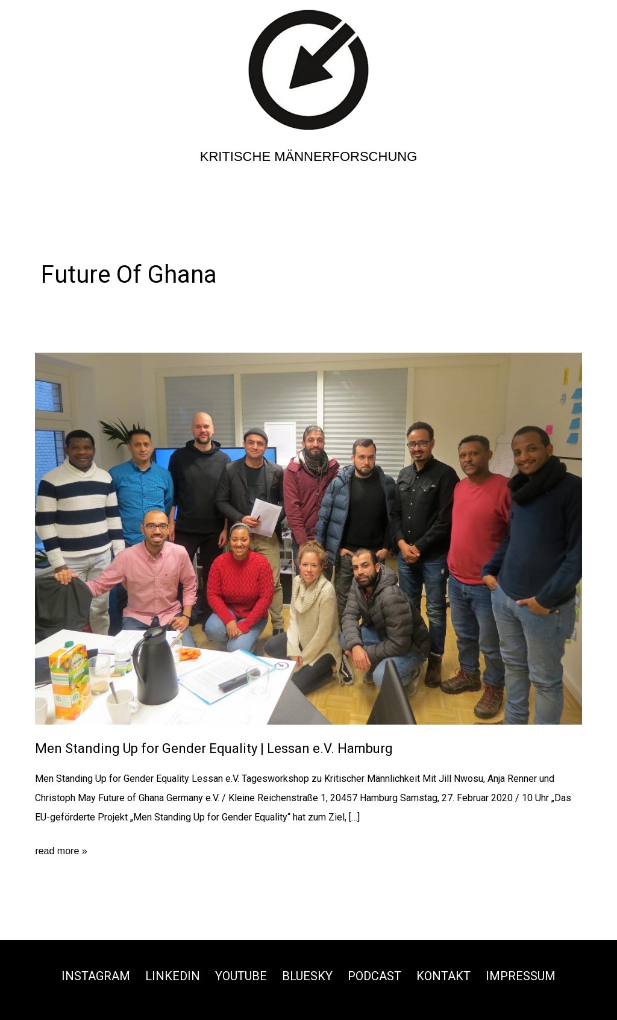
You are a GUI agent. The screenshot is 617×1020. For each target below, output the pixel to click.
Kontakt (443, 976)
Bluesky (307, 976)
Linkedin (172, 976)
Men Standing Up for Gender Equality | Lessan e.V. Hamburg (214, 748)
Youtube (241, 976)
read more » (61, 851)
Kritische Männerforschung (309, 156)
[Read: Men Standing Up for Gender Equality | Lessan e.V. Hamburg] (308, 538)
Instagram (95, 976)
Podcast (374, 976)
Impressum (521, 976)
